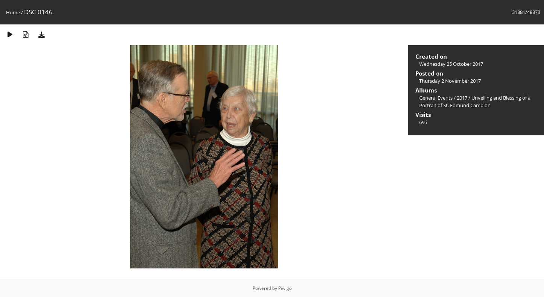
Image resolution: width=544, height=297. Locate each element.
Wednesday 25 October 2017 (451, 64)
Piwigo (285, 288)
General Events (436, 97)
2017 (462, 97)
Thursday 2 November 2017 (450, 80)
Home (13, 12)
